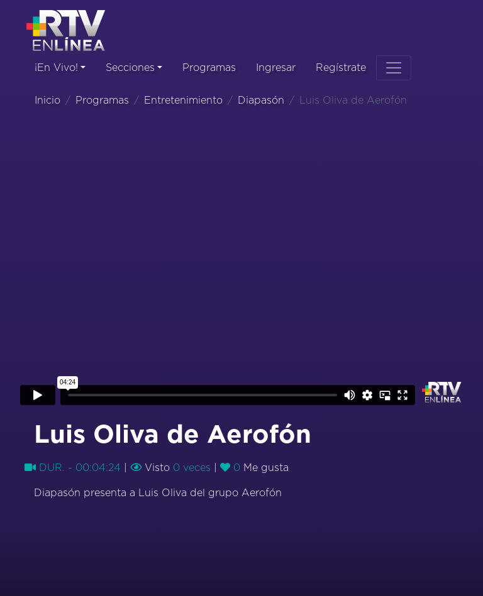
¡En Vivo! (56, 68)
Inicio (47, 100)
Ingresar (276, 68)
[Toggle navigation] (393, 67)
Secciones (130, 68)
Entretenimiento (183, 100)
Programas (209, 68)
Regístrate (341, 68)
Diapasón (261, 100)
